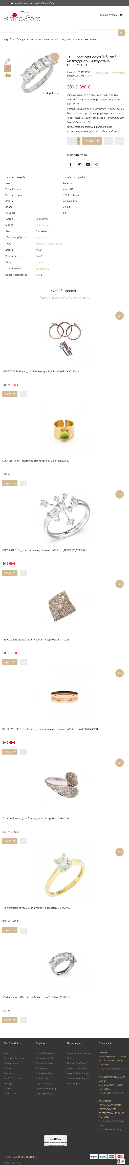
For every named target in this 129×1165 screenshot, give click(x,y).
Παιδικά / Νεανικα (13, 1075)
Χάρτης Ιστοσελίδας (77, 1065)
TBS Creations (43, 224)
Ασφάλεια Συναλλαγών (78, 1070)
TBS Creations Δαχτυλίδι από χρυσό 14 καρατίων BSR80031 (35, 816)
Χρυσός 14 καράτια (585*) (50, 243)
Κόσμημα (8, 1080)
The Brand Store (26, 1154)
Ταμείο (7, 1050)
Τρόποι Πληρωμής (45, 1050)
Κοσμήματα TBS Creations (110, 72)
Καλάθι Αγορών (111, 15)
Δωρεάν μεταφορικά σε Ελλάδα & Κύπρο (33, 3)
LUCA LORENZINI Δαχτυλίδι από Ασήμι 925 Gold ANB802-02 (35, 460)
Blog (69, 1055)
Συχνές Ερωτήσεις (45, 1091)
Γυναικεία (9, 1070)
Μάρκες (8, 1085)
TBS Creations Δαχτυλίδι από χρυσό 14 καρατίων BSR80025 (35, 638)
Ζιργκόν (40, 262)
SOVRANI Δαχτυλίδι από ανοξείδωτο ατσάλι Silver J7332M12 (36, 995)
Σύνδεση (19, 1055)
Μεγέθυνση (51, 93)
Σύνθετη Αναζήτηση (77, 1060)
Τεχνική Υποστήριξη (46, 1085)
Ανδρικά (8, 1065)
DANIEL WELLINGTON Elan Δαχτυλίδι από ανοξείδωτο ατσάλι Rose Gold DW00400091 (50, 727)
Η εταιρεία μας (11, 1060)
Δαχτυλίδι (41, 237)
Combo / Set (10, 1091)
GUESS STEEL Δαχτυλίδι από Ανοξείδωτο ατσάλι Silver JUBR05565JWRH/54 (43, 549)
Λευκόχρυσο (42, 268)
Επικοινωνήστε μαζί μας (79, 1050)
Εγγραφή (8, 1055)
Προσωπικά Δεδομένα (78, 1075)
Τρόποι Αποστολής (45, 1055)
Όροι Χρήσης (73, 1080)
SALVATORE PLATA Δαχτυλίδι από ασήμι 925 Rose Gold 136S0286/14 (40, 371)
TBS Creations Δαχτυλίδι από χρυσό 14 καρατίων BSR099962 (36, 906)
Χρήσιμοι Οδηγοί (44, 1080)
